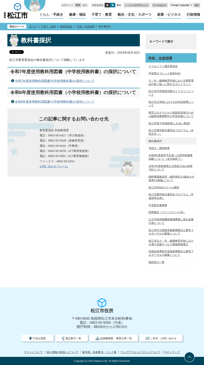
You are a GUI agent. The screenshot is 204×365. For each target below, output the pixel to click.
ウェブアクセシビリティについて (140, 352)
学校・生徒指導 (85, 26)
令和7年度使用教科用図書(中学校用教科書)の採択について (54, 80)
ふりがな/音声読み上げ (136, 5)
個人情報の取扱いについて (62, 352)
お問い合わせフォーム (54, 166)
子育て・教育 (48, 26)
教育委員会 (66, 26)
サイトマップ (172, 352)
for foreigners (159, 5)
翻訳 (197, 5)
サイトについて (33, 352)
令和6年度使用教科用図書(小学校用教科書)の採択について (54, 101)
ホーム (33, 26)
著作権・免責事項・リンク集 (99, 352)
